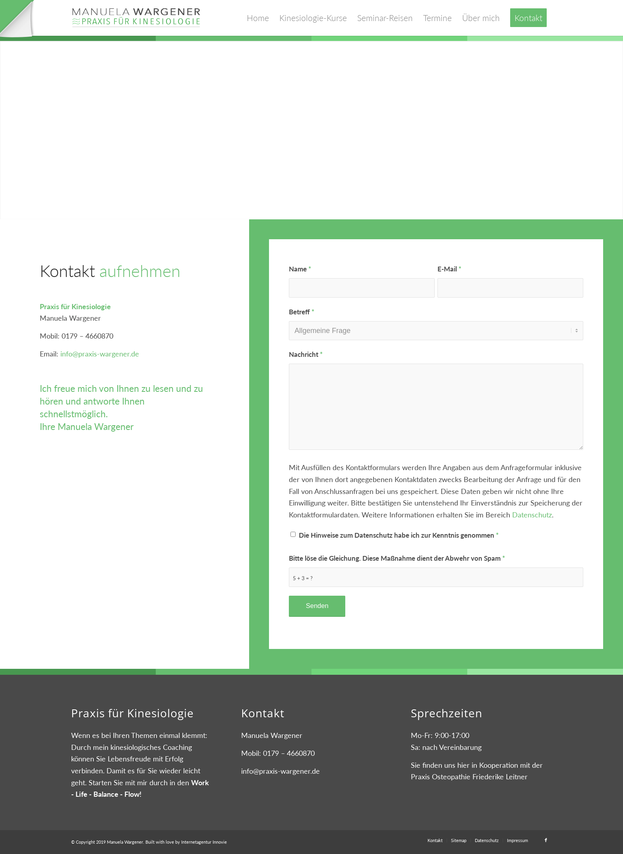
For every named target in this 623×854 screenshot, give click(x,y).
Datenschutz (532, 514)
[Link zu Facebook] (546, 840)
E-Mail (449, 269)
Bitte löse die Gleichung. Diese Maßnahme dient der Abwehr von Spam (397, 558)
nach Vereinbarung (452, 747)
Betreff (301, 312)
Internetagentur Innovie (204, 841)
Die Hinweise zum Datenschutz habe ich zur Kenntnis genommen (399, 535)
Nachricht (306, 354)
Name (300, 269)
